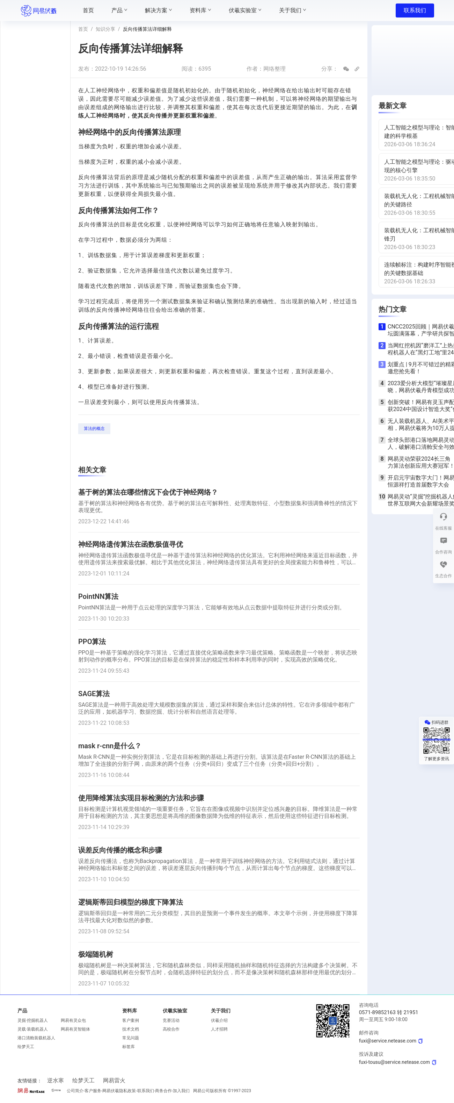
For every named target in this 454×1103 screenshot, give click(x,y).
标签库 (128, 1046)
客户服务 (93, 1090)
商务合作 (163, 1090)
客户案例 (130, 1020)
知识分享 (105, 29)
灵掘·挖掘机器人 (32, 1020)
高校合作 (171, 1029)
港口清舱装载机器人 (36, 1037)
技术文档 (130, 1029)
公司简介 (75, 1090)
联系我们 (415, 10)
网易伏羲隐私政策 (119, 1090)
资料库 (129, 1010)
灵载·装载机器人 (32, 1029)
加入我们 (181, 1090)
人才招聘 (219, 1029)
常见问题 (130, 1037)
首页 (83, 29)
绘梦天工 (25, 1046)
